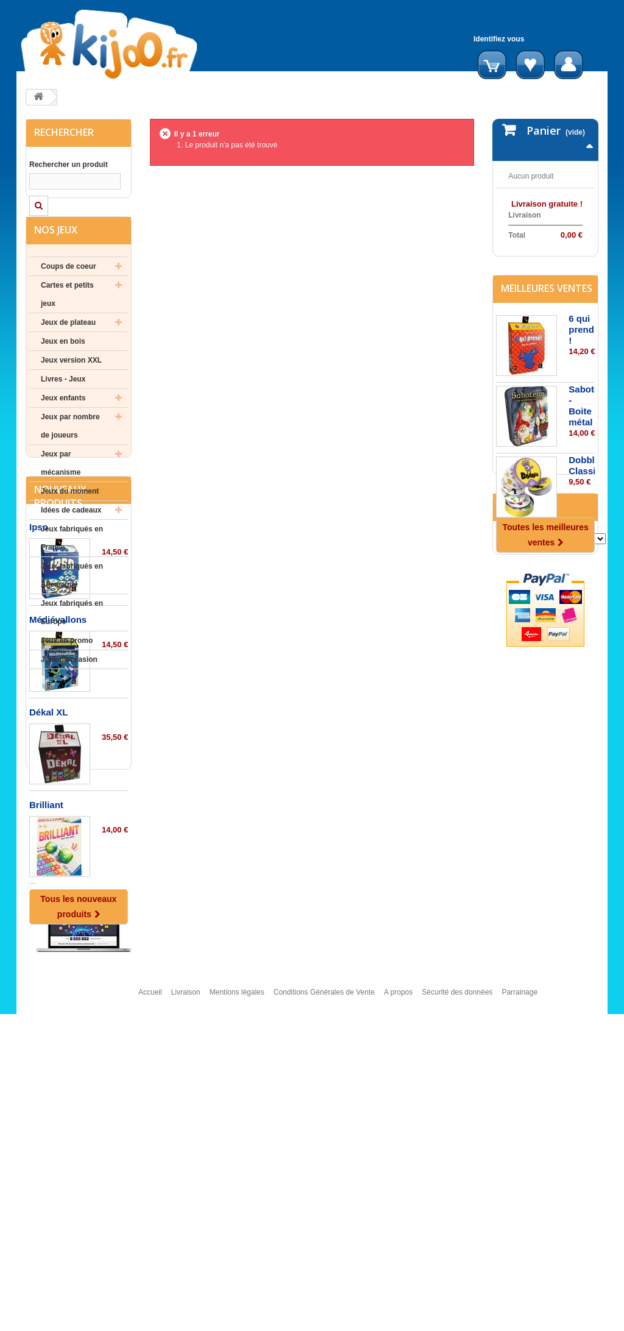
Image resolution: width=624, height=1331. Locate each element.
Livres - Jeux (63, 406)
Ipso (38, 774)
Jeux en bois (63, 368)
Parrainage (519, 1314)
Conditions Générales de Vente (324, 1314)
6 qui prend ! (581, 383)
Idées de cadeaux (71, 537)
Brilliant (46, 1052)
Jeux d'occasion (69, 686)
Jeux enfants (63, 425)
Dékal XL (48, 959)
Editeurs (523, 654)
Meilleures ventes (546, 342)
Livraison (185, 1314)
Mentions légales (237, 1314)
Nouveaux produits (60, 743)
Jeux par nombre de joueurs (70, 452)
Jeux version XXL (71, 387)
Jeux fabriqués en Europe (72, 639)
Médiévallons (58, 867)
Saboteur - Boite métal (588, 459)
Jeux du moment (70, 518)
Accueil (150, 1314)
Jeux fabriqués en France (72, 565)
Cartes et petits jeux (67, 321)
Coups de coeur (68, 293)
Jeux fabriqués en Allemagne (72, 602)
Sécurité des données (457, 1314)
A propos (398, 1314)
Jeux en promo (67, 667)
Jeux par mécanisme (60, 490)
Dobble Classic (585, 519)
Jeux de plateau (68, 349)
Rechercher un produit (68, 164)
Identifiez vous (498, 39)
